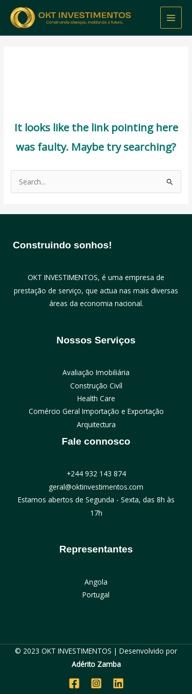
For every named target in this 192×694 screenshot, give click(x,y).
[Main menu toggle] (171, 18)
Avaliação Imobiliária (96, 372)
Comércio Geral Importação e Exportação (96, 411)
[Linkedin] (118, 683)
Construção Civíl (96, 385)
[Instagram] (96, 683)
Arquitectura (96, 424)
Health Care (96, 398)
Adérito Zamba (96, 664)
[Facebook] (74, 683)
